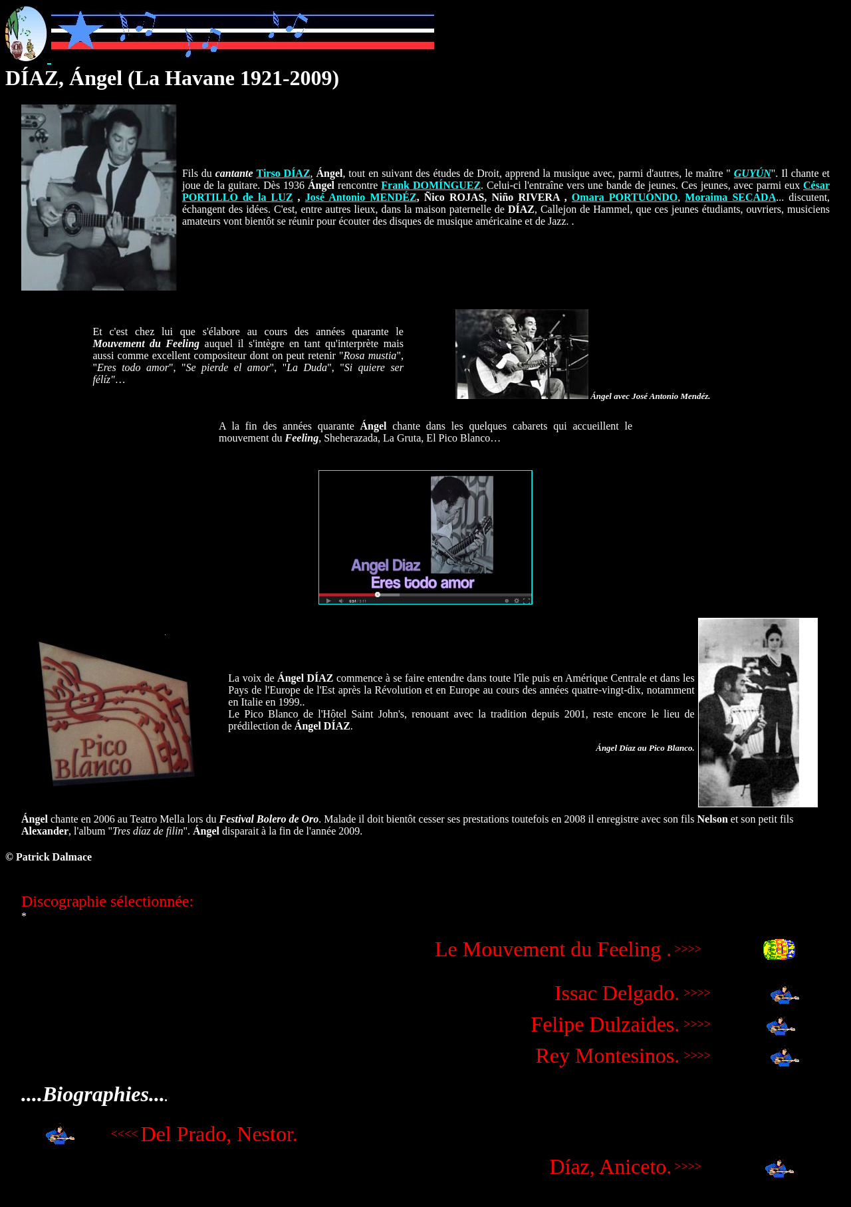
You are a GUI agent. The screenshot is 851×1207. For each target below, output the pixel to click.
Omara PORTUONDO (624, 197)
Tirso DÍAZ (283, 173)
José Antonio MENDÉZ (361, 197)
